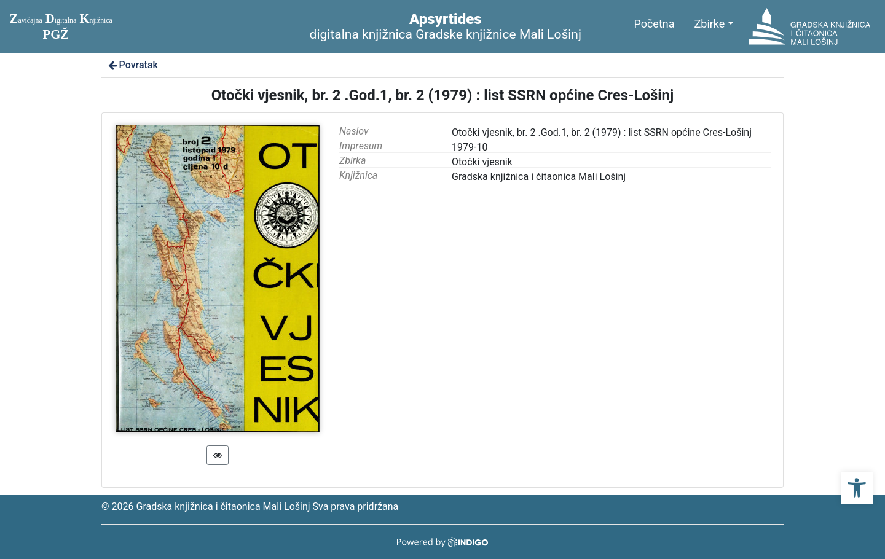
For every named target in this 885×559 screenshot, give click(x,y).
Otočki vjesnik (482, 162)
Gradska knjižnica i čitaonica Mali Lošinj (539, 176)
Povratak (132, 65)
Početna (654, 23)
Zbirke (709, 23)
